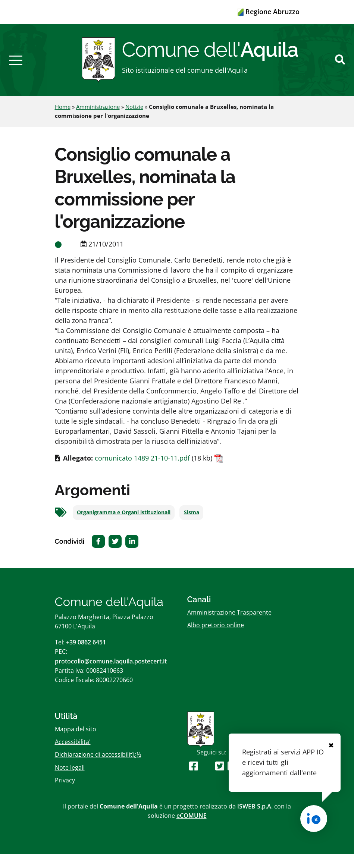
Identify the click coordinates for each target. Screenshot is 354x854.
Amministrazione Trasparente (229, 612)
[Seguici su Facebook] (193, 766)
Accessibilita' (73, 742)
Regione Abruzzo (269, 11)
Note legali (70, 767)
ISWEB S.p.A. (255, 806)
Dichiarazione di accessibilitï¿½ (98, 754)
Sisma (191, 512)
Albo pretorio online (215, 625)
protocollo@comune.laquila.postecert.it (111, 661)
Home (63, 106)
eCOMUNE (191, 815)
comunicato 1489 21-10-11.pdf (142, 457)
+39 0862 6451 (86, 642)
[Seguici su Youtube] (206, 766)
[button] (16, 59)
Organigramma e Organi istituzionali (123, 512)
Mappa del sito (75, 729)
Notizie (134, 106)
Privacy (65, 780)
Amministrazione (98, 106)
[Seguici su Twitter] (219, 766)
